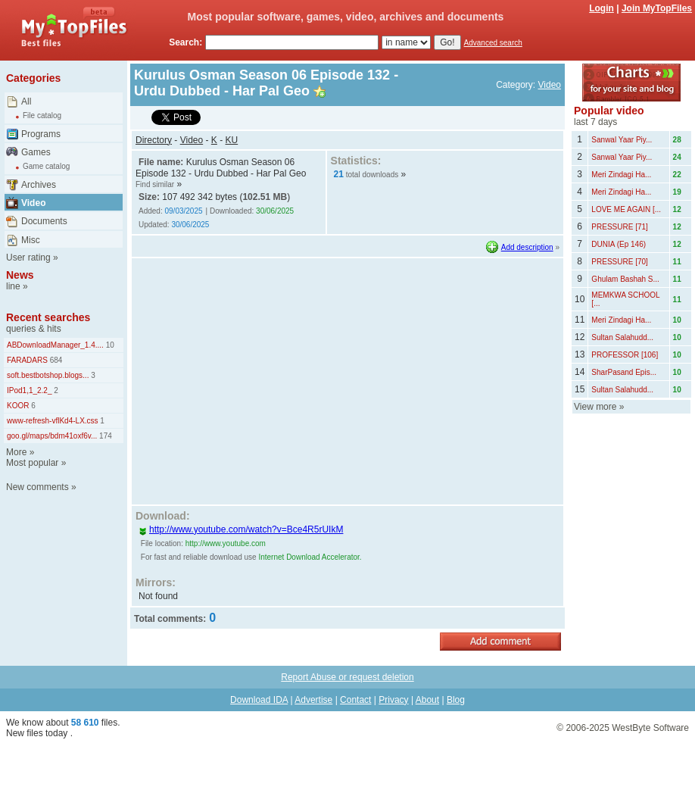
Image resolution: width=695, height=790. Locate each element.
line (13, 286)
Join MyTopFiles (657, 8)
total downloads (372, 174)
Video (33, 203)
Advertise (313, 700)
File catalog (42, 115)
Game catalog (46, 166)
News (20, 275)
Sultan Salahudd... (622, 337)
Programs (41, 134)
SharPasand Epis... (623, 372)
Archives (38, 185)
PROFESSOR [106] (624, 355)
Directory (154, 140)
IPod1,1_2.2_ (29, 390)
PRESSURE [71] (619, 227)
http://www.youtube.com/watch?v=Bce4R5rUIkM (241, 529)
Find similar (155, 184)
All (26, 101)
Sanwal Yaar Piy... (621, 140)
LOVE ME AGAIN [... (626, 209)
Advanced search (493, 43)
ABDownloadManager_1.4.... (55, 345)
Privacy (393, 700)
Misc (30, 240)
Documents (44, 221)
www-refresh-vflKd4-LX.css (52, 421)
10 (109, 345)
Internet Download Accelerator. (309, 557)
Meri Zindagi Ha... (621, 174)
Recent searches (48, 317)
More (16, 452)
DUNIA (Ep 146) (618, 244)
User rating (28, 257)
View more (595, 406)
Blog (456, 700)
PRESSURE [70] (619, 262)
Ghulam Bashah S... (625, 279)
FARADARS (27, 360)
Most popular (32, 462)
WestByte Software (650, 728)
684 (55, 360)
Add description (527, 247)
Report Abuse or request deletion (347, 677)
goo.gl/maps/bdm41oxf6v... (52, 436)
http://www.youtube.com (225, 543)
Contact (355, 700)
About (427, 700)
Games (36, 152)
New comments (37, 487)
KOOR (18, 405)
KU (232, 140)
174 (104, 436)
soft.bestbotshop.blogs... (48, 375)
